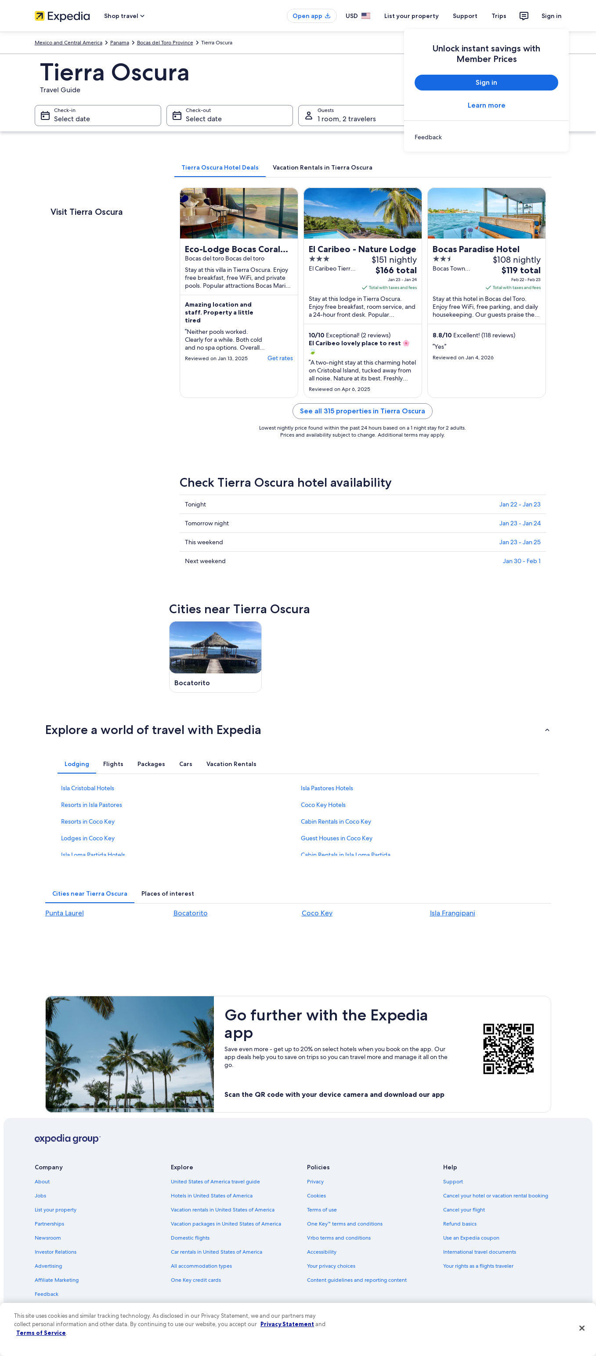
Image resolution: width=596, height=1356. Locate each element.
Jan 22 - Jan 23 (520, 504)
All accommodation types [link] (201, 1265)
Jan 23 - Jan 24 (520, 523)
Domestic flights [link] (190, 1237)
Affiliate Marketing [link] (57, 1280)
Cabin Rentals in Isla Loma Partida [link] (345, 855)
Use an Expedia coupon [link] (471, 1237)
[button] (298, 729)
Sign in (552, 16)
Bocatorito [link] (190, 913)
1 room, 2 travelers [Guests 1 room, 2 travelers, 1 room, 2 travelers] (347, 118)
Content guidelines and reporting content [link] (357, 1280)
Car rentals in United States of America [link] (216, 1251)
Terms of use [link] (322, 1209)
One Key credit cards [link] (196, 1280)
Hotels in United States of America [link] (212, 1195)
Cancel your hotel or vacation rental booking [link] (495, 1195)
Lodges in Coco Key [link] (88, 838)
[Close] (582, 1328)
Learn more (486, 105)
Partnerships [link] (49, 1223)
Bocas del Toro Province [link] (165, 42)
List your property (411, 16)
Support (465, 16)
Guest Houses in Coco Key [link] (336, 838)
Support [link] (453, 1181)
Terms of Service (41, 1332)
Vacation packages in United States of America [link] (226, 1223)
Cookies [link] (316, 1195)
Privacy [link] (315, 1181)
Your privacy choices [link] (331, 1265)
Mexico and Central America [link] (68, 42)
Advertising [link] (48, 1265)
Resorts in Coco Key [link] (88, 821)
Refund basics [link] (460, 1223)
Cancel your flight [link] (464, 1209)
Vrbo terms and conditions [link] (339, 1237)
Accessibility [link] (321, 1251)
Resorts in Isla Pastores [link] (91, 805)
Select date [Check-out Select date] (204, 118)
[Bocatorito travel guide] (215, 657)
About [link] (42, 1181)
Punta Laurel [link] (64, 913)
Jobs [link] (40, 1195)
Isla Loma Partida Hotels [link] (93, 855)
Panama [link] (119, 42)
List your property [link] (55, 1209)
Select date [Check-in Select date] (72, 118)
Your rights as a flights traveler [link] (478, 1265)
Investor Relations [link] (55, 1251)
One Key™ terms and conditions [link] (345, 1223)
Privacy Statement (287, 1323)
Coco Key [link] (317, 913)
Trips (498, 16)
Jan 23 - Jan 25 (520, 542)
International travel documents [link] (479, 1251)
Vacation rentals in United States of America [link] (223, 1209)
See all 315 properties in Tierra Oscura (362, 411)
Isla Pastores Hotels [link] (327, 788)
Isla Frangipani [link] (452, 913)
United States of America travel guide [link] (215, 1181)
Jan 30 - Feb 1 (522, 561)
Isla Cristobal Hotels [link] (87, 788)
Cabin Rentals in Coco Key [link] (336, 821)
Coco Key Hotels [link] (323, 805)
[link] (486, 137)
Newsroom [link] (48, 1237)
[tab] (220, 167)
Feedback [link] (46, 1294)
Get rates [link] (280, 358)
